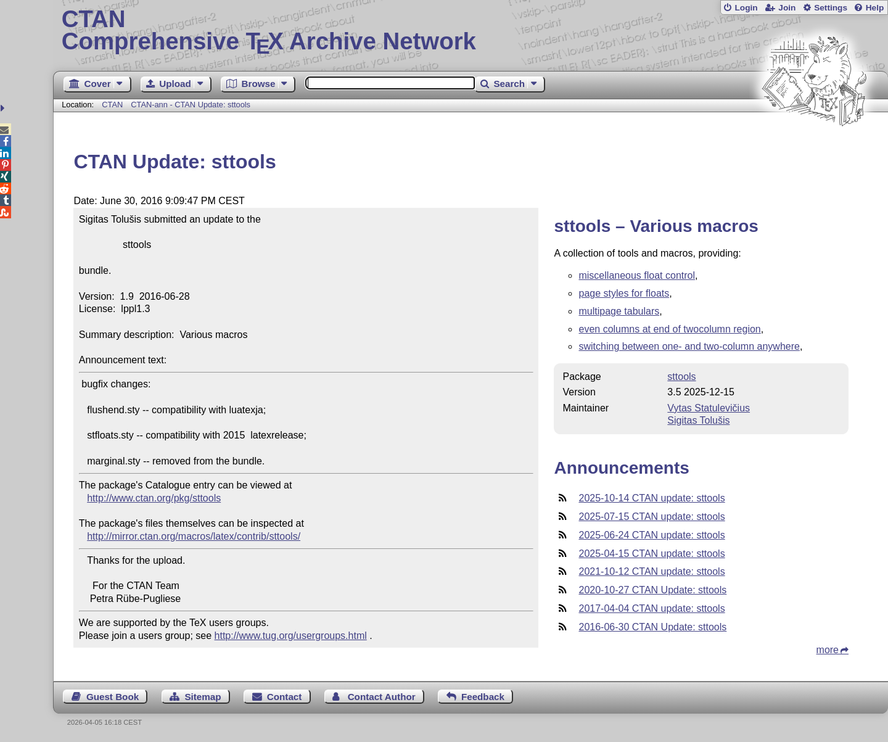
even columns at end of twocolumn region (669, 329)
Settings (830, 7)
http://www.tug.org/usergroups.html (291, 635)
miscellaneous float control (636, 275)
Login (745, 7)
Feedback (482, 696)
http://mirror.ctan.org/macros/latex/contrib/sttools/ (193, 536)
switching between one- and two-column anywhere (688, 346)
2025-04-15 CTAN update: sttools (651, 553)
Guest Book (112, 696)
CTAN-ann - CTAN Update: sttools (190, 104)
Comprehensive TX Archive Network (471, 31)
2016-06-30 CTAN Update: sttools (652, 627)
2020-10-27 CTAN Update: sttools (652, 590)
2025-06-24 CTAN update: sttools (651, 535)
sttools (681, 376)
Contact (284, 696)
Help (875, 7)
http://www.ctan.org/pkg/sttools (154, 498)
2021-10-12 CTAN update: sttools (651, 571)
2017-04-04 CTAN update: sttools (651, 608)
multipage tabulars (618, 311)
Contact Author (382, 696)
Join (787, 7)
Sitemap (202, 696)
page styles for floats (623, 293)
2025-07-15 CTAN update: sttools (651, 516)
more (827, 650)
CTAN (112, 104)
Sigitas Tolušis (698, 420)
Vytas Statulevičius (708, 408)
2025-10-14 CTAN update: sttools (651, 498)
